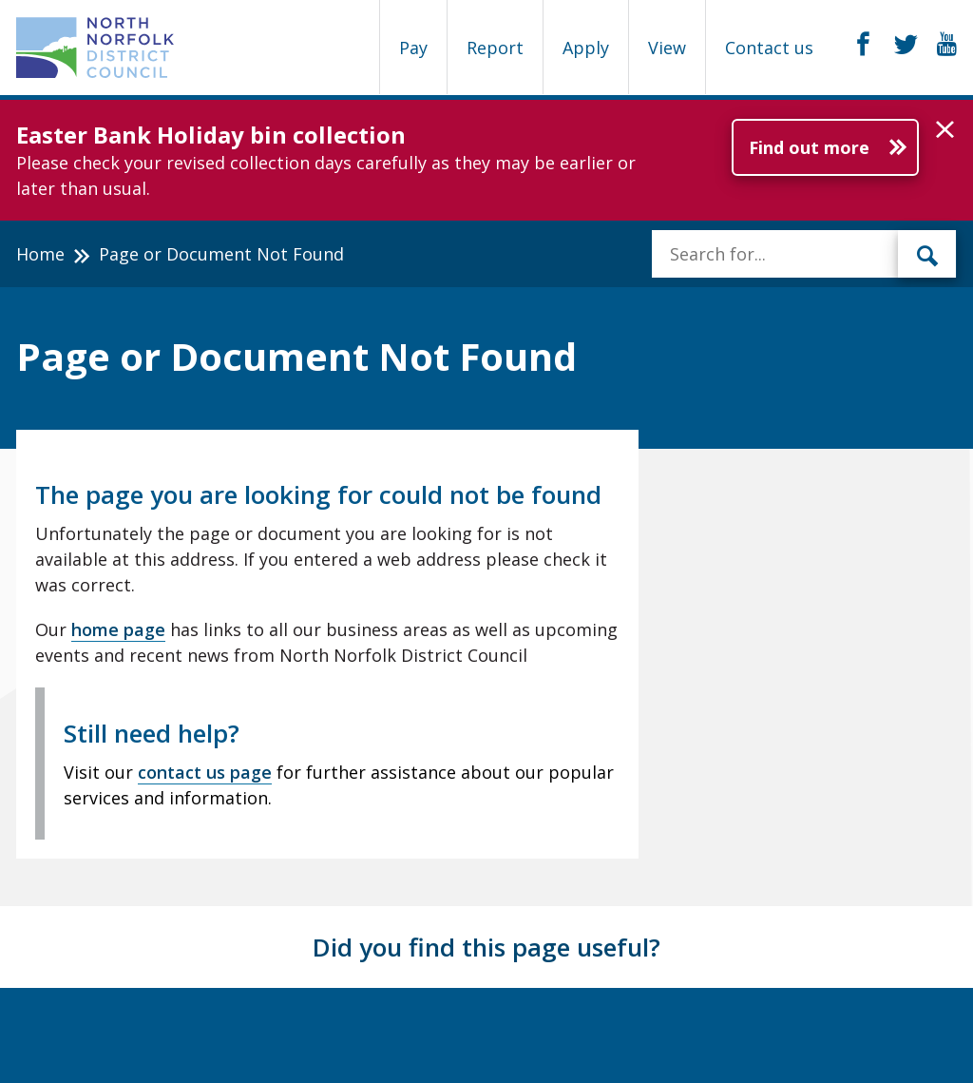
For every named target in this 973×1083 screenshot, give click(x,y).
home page (118, 629)
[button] (945, 130)
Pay (413, 47)
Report (495, 47)
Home (40, 253)
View (667, 47)
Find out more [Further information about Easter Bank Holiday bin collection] (809, 147)
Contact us (769, 47)
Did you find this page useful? (486, 947)
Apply (586, 47)
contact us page (205, 772)
